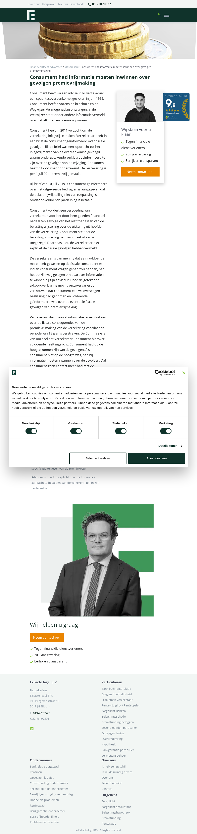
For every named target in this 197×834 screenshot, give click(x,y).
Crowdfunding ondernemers (49, 783)
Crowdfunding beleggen (118, 722)
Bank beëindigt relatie (116, 689)
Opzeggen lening (113, 733)
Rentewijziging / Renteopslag (121, 705)
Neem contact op (140, 172)
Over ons (34, 4)
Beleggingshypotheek (116, 812)
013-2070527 (99, 4)
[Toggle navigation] (166, 15)
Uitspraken (49, 4)
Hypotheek (109, 744)
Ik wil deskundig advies (117, 772)
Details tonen (168, 445)
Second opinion (112, 783)
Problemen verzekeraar (117, 700)
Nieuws (63, 4)
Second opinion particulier (119, 728)
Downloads (77, 4)
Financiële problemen (44, 800)
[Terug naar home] (31, 15)
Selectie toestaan (98, 458)
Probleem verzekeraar (44, 822)
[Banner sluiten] (183, 372)
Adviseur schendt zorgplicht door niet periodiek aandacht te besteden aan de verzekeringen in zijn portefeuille (68, 482)
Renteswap (37, 805)
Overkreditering (112, 739)
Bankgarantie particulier (118, 750)
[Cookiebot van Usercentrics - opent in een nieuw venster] (157, 373)
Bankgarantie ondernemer (47, 811)
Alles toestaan (156, 458)
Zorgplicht (108, 801)
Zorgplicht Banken (114, 711)
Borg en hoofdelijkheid (117, 694)
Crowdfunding (111, 818)
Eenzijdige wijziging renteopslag (51, 794)
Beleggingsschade (114, 716)
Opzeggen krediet (42, 777)
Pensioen (36, 772)
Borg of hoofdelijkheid (44, 816)
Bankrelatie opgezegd (44, 766)
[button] (159, 15)
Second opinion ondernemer (49, 789)
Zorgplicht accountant (116, 807)
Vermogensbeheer (114, 755)
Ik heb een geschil (114, 766)
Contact (107, 789)
